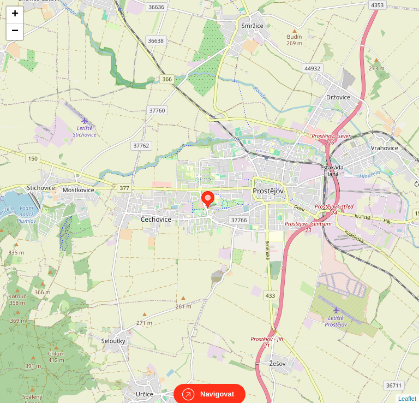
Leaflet (407, 389)
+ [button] (15, 15)
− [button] (15, 31)
